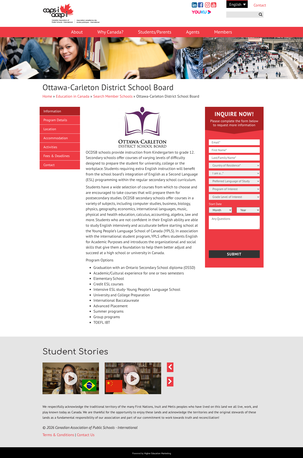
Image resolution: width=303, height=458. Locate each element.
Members (223, 32)
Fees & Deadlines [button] (56, 156)
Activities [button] (50, 147)
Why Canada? (110, 32)
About (77, 32)
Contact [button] (49, 165)
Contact (257, 5)
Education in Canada (72, 96)
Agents (192, 32)
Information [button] (52, 111)
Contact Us (85, 434)
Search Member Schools (112, 96)
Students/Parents (154, 32)
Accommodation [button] (55, 138)
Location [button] (49, 129)
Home (47, 96)
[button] (70, 378)
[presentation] (231, 239)
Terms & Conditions (58, 434)
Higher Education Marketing (157, 453)
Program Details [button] (55, 120)
